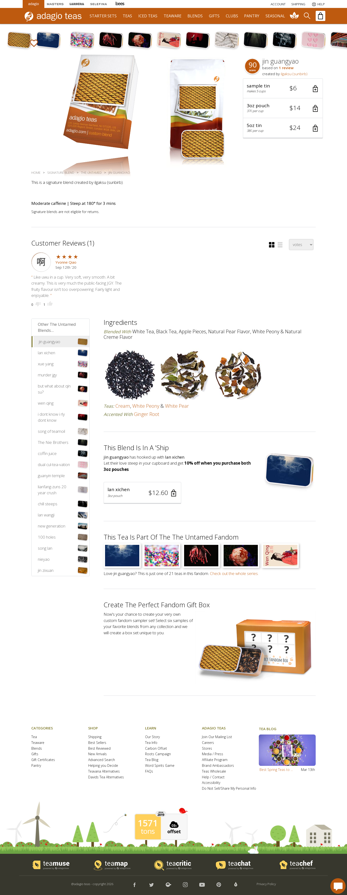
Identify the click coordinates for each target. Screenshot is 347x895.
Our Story (152, 737)
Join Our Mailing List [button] (217, 737)
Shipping (94, 737)
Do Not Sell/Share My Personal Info (229, 789)
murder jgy (47, 375)
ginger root (146, 414)
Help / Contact (213, 777)
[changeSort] (301, 244)
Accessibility (211, 783)
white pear (177, 406)
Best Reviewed (99, 749)
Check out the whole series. (234, 573)
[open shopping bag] (320, 16)
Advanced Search (101, 760)
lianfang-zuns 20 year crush (52, 490)
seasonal (275, 16)
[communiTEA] (294, 16)
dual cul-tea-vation (54, 464)
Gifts (34, 754)
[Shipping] (298, 4)
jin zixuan (45, 570)
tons (148, 831)
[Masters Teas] (55, 4)
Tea (34, 737)
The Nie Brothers (53, 442)
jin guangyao (49, 341)
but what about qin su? (54, 389)
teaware (172, 16)
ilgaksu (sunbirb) (294, 73)
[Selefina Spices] (98, 4)
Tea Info (151, 743)
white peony (145, 406)
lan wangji (46, 515)
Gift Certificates (43, 760)
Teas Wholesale (214, 771)
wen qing (45, 403)
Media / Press (212, 754)
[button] (283, 88)
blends (195, 16)
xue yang (45, 364)
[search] (307, 16)
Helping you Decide (103, 766)
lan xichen (46, 352)
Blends (36, 749)
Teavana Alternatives (104, 771)
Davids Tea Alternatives (106, 777)
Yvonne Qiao (65, 262)
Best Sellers (97, 743)
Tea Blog (151, 760)
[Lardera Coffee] (77, 4)
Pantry (36, 766)
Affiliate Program (214, 760)
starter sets (103, 16)
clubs (232, 16)
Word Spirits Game (159, 766)
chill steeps (47, 504)
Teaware (37, 743)
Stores (207, 749)
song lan (45, 548)
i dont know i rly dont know (51, 417)
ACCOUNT (278, 4)
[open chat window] (338, 886)
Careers (208, 743)
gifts (214, 16)
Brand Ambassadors (218, 766)
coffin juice (47, 453)
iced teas (147, 16)
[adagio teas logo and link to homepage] (55, 15)
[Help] (318, 4)
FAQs (149, 771)
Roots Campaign (158, 754)
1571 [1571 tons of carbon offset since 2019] (148, 823)
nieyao (44, 559)
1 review (286, 67)
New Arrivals (97, 754)
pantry (251, 16)
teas (127, 16)
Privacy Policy (266, 884)
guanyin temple (51, 475)
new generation (51, 526)
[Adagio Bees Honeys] (120, 4)
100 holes (47, 537)
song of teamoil (51, 431)
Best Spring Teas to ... (276, 769)
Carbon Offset (156, 749)
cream (122, 406)
